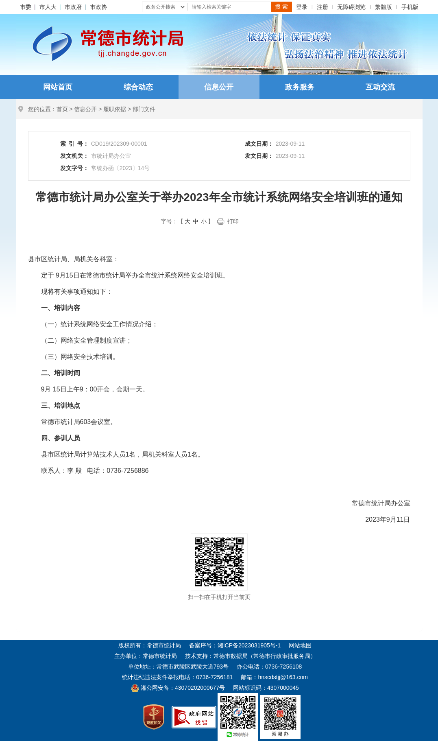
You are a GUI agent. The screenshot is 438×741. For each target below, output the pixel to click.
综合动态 (138, 87)
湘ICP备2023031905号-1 (249, 645)
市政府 (73, 7)
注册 (322, 7)
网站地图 (300, 645)
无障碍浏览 (351, 7)
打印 (233, 221)
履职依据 (114, 109)
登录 (301, 7)
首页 (62, 109)
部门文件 (144, 109)
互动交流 (380, 87)
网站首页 (57, 87)
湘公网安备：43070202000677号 (178, 687)
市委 (25, 7)
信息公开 (218, 87)
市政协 (98, 7)
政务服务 (299, 87)
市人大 (48, 7)
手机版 (409, 7)
